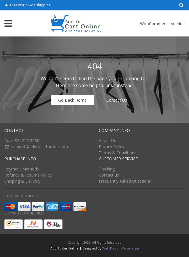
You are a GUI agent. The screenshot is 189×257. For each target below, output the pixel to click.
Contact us (109, 175)
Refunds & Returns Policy (28, 175)
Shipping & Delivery (22, 181)
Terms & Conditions (117, 152)
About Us (107, 140)
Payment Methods (21, 169)
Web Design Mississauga (120, 248)
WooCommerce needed (162, 23)
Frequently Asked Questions (125, 181)
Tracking (107, 169)
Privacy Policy (111, 146)
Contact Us (116, 100)
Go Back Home (72, 100)
